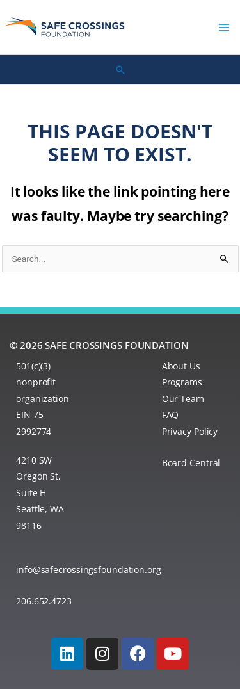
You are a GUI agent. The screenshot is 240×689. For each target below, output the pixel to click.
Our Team (183, 399)
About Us (181, 366)
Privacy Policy (190, 431)
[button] (120, 70)
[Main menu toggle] (224, 27)
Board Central (191, 463)
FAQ (170, 415)
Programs (182, 382)
